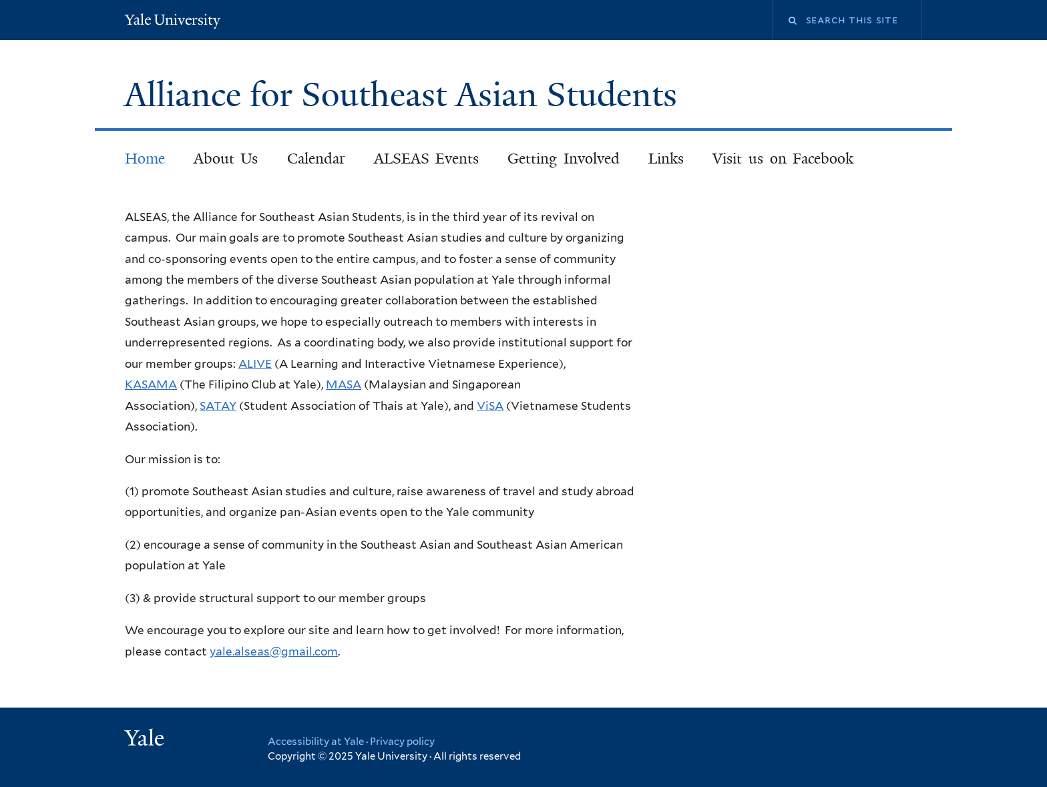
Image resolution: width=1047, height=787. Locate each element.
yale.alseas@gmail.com (274, 651)
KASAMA (151, 384)
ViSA (490, 406)
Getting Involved (563, 158)
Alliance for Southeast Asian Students (405, 95)
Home (145, 158)
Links (666, 158)
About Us (226, 158)
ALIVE (255, 363)
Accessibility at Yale (316, 742)
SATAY (218, 406)
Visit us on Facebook (782, 158)
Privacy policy (402, 742)
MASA (343, 384)
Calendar (316, 158)
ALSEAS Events (426, 158)
